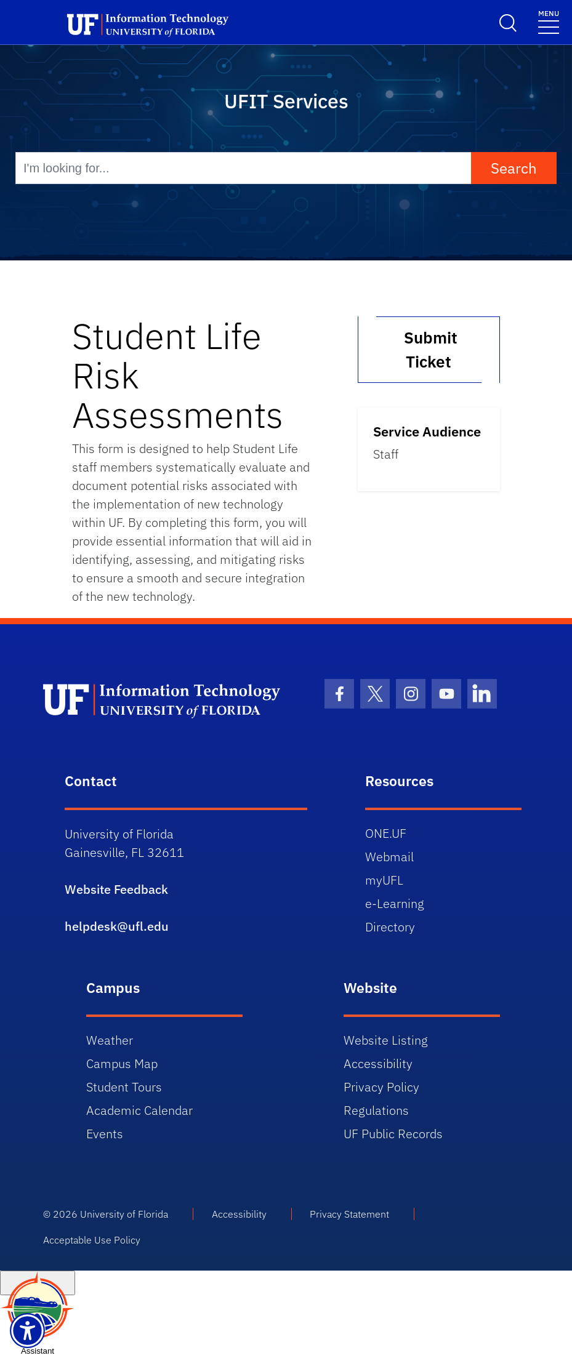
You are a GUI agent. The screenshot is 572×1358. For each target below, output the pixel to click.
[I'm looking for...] (243, 168)
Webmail (389, 856)
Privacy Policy (381, 1087)
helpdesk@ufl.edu (117, 926)
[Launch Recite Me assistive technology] (27, 1330)
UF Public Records (393, 1133)
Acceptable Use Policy (91, 1240)
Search (514, 168)
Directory (390, 926)
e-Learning (394, 903)
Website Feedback (116, 889)
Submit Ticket (428, 349)
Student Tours (124, 1087)
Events (104, 1133)
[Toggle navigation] (548, 21)
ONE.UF (385, 833)
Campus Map (122, 1063)
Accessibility (378, 1063)
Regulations (376, 1110)
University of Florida (124, 1214)
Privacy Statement (349, 1214)
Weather (109, 1040)
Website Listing (386, 1040)
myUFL (384, 880)
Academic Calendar (139, 1110)
